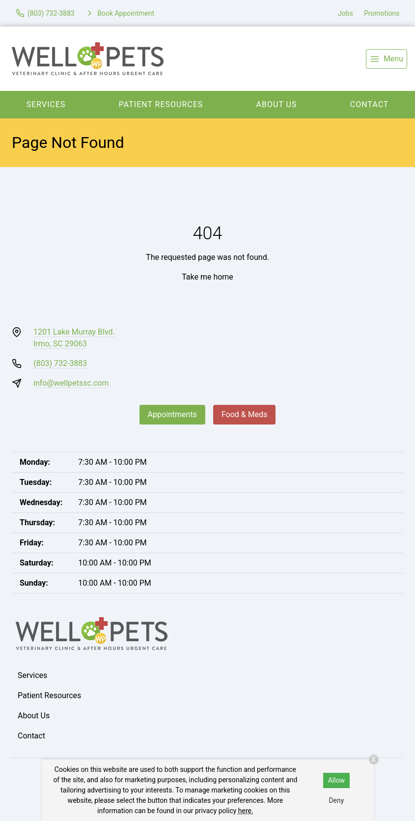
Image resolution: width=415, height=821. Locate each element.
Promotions (382, 13)
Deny (336, 800)
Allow (336, 780)
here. (245, 811)
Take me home (207, 277)
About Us (276, 104)
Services (46, 104)
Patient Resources (161, 104)
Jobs (345, 13)
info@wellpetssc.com (71, 383)
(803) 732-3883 (60, 363)
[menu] (386, 59)
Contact (31, 735)
